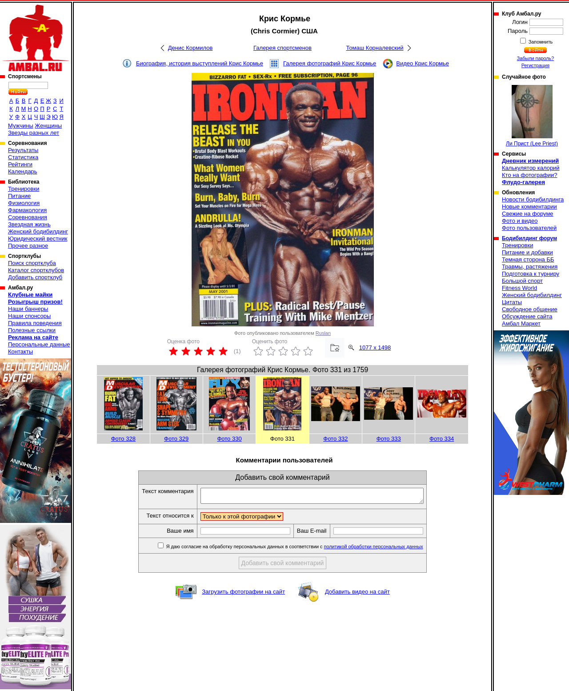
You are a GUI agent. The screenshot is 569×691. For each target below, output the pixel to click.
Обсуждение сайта (527, 316)
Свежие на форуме (527, 213)
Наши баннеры (28, 308)
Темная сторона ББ (528, 259)
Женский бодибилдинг (38, 231)
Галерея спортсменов (282, 47)
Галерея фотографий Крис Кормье (329, 63)
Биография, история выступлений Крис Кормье (199, 63)
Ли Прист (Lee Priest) (532, 116)
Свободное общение (529, 309)
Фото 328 (123, 438)
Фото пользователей (529, 228)
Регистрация (535, 65)
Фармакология (27, 210)
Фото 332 (335, 438)
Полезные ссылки (32, 330)
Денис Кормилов (190, 47)
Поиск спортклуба (32, 263)
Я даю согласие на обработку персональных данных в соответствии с (307, 549)
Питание (19, 196)
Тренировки (23, 188)
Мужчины (20, 125)
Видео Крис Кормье (422, 63)
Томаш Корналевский (374, 47)
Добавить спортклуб (35, 277)
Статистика (23, 157)
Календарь (22, 171)
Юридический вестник (37, 238)
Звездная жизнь (29, 224)
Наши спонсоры (29, 316)
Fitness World (519, 288)
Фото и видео (520, 220)
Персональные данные (39, 344)
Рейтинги (20, 164)
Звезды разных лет (33, 132)
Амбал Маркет (521, 323)
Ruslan (323, 333)
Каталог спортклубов (36, 270)
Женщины (48, 125)
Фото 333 (389, 438)
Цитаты (512, 302)
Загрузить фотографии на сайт (243, 594)
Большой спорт (522, 280)
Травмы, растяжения (529, 266)
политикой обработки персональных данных (387, 549)
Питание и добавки (527, 252)
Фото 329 (176, 438)
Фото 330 (229, 438)
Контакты (20, 351)
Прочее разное (28, 245)
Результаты (23, 150)
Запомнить (540, 41)
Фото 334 (441, 438)
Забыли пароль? (535, 58)
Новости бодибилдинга (533, 199)
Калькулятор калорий (531, 168)
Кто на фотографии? (529, 175)
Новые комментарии (529, 206)
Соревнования (27, 217)
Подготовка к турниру (530, 273)
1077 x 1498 (375, 347)
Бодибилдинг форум (529, 238)
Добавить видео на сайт (357, 594)
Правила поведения (35, 323)
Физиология (24, 203)
